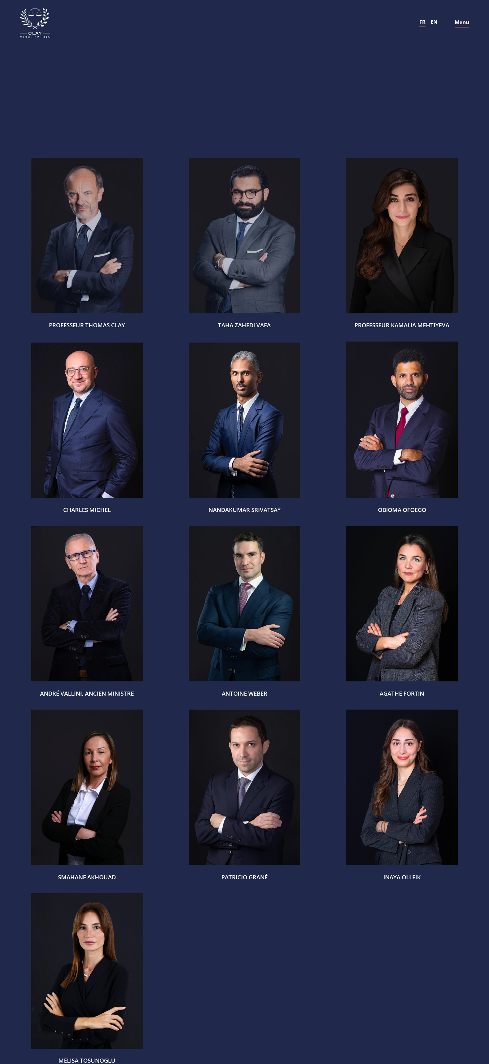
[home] (35, 22)
